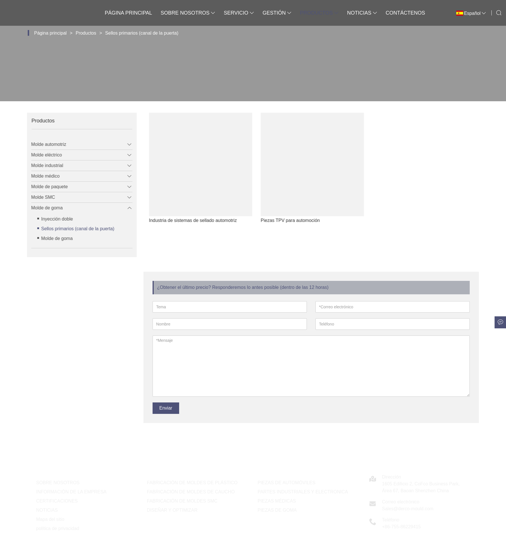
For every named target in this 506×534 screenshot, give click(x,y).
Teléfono (390, 519)
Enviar (165, 408)
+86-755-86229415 (401, 526)
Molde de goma (42, 207)
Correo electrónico (400, 501)
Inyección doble (52, 219)
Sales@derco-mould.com (407, 508)
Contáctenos (405, 13)
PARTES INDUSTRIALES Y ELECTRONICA (303, 491)
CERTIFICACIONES (57, 501)
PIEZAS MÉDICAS (277, 501)
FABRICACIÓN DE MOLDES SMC (182, 501)
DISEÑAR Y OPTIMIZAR (172, 510)
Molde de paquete (45, 186)
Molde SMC (39, 197)
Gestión (277, 13)
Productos (319, 13)
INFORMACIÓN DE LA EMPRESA (71, 491)
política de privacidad (57, 528)
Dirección (391, 477)
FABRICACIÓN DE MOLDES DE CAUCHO (191, 491)
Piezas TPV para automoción (304, 220)
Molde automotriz (44, 144)
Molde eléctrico (42, 154)
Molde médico (41, 176)
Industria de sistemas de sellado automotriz (207, 220)
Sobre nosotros (188, 13)
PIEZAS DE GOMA (277, 510)
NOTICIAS (47, 510)
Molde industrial (43, 165)
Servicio (239, 13)
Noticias (362, 13)
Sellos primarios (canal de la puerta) (141, 33)
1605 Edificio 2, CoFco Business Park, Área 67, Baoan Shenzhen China (421, 487)
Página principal (128, 13)
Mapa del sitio (50, 519)
